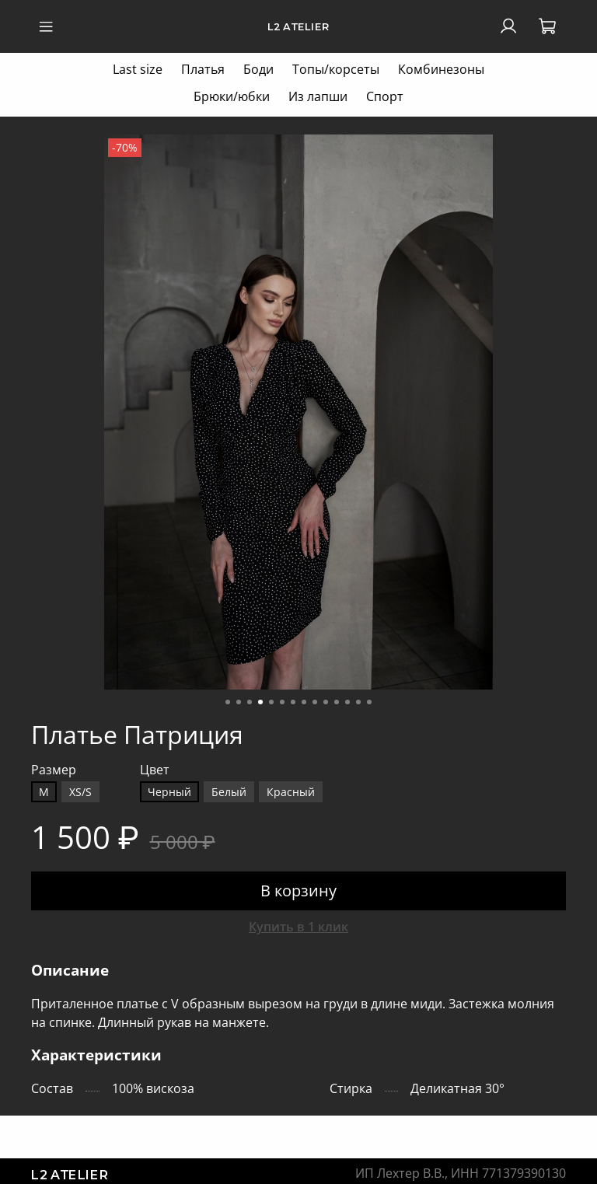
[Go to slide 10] (325, 702)
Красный (291, 791)
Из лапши (317, 96)
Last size (137, 69)
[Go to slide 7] (293, 702)
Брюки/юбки (232, 96)
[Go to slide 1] (227, 702)
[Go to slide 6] (282, 702)
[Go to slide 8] (304, 702)
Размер (53, 770)
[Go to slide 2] (238, 702)
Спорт (384, 96)
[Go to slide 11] (336, 702)
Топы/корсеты (335, 69)
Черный (169, 791)
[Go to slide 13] (358, 702)
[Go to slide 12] (347, 702)
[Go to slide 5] (271, 702)
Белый (228, 791)
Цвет (154, 770)
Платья (203, 69)
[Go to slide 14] (369, 702)
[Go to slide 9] (314, 702)
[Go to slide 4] (260, 702)
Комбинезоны (441, 69)
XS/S (80, 791)
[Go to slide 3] (249, 702)
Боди (258, 69)
